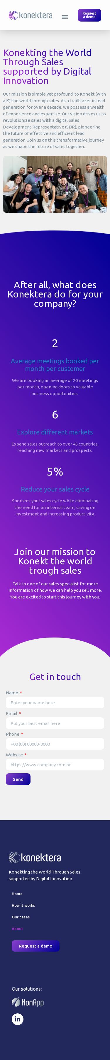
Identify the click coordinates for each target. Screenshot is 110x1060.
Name (12, 693)
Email (12, 713)
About (17, 929)
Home (17, 894)
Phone (13, 734)
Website (15, 755)
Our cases (21, 917)
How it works (23, 905)
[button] (65, 17)
